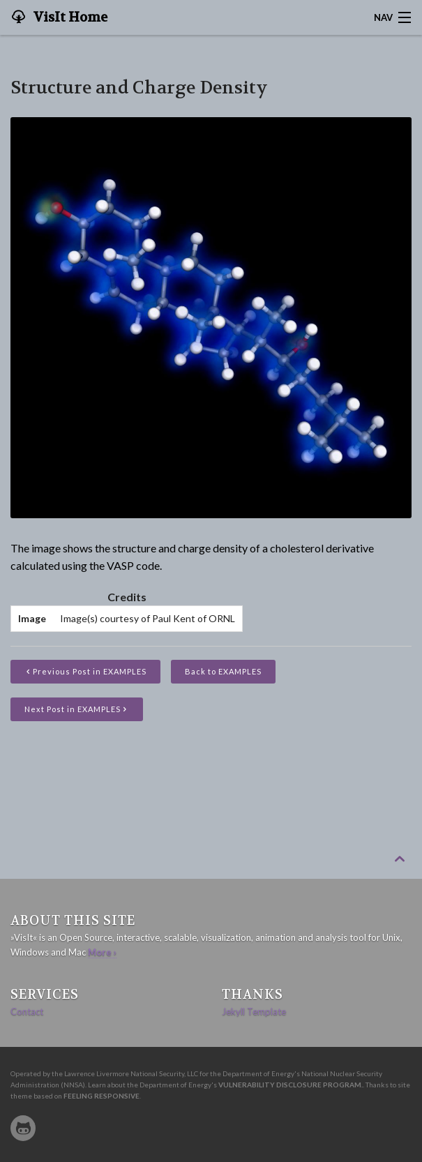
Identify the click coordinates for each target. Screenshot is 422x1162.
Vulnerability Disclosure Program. (290, 1084)
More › (102, 952)
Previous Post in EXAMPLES (89, 671)
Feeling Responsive (101, 1096)
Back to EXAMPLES (223, 671)
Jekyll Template (254, 1011)
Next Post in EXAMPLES (76, 709)
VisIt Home (69, 17)
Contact (26, 1011)
